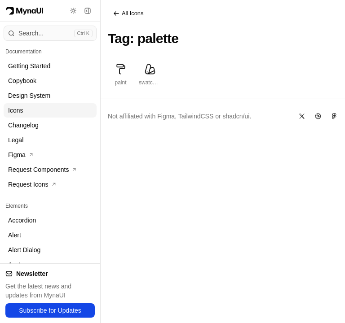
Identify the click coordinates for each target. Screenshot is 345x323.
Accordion (22, 220)
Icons (15, 110)
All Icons (128, 13)
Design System (29, 95)
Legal (15, 140)
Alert (14, 235)
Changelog (23, 125)
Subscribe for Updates (50, 310)
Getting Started (29, 66)
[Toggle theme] (73, 11)
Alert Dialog (24, 249)
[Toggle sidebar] (87, 11)
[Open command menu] (50, 33)
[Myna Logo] (24, 11)
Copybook (22, 80)
